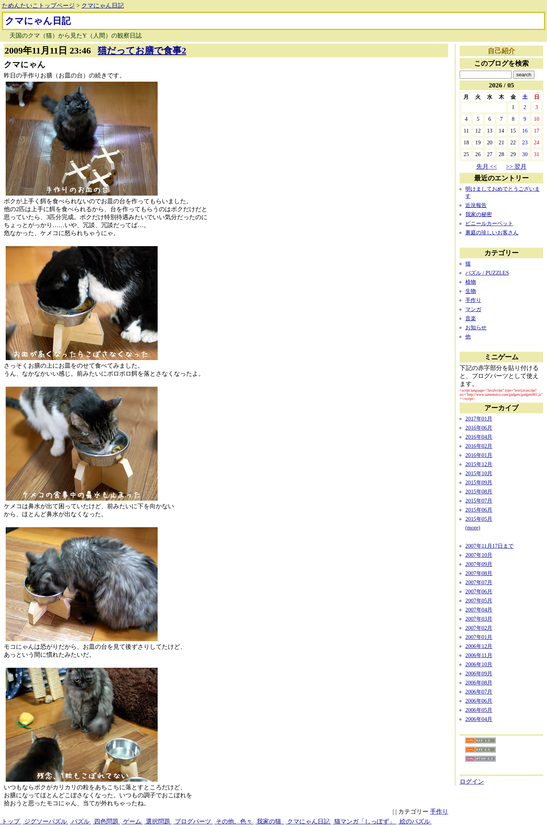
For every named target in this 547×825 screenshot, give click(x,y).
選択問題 (158, 821)
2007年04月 (478, 610)
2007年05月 (478, 600)
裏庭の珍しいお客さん (492, 232)
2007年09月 (478, 564)
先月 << (486, 166)
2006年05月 (478, 710)
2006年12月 (478, 646)
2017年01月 (478, 419)
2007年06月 (478, 591)
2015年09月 (478, 482)
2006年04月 (478, 719)
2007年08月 (478, 573)
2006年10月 (478, 664)
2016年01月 (478, 455)
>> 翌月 (516, 166)
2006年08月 (478, 683)
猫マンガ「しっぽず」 (365, 821)
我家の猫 (269, 821)
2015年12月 (478, 464)
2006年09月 (478, 673)
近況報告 (476, 205)
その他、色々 (234, 821)
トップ (10, 821)
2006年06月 (478, 701)
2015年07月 (478, 501)
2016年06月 (478, 428)
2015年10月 (478, 473)
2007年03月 (478, 619)
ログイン (472, 781)
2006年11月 (478, 655)
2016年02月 (478, 446)
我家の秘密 (478, 214)
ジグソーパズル (45, 821)
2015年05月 (478, 519)
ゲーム (132, 821)
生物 (470, 291)
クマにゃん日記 (102, 5)
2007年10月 (478, 555)
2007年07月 (478, 582)
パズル (80, 821)
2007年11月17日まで (489, 546)
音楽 (470, 318)
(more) (472, 528)
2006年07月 (478, 692)
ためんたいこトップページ (38, 5)
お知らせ (476, 327)
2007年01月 (478, 637)
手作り (439, 811)
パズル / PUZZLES (487, 273)
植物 (470, 282)
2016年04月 (478, 437)
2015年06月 (478, 510)
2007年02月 (478, 628)
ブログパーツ (193, 821)
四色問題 (106, 821)
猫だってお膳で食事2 (142, 50)
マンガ (473, 309)
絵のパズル (415, 821)
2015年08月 (478, 491)
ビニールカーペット (489, 223)
